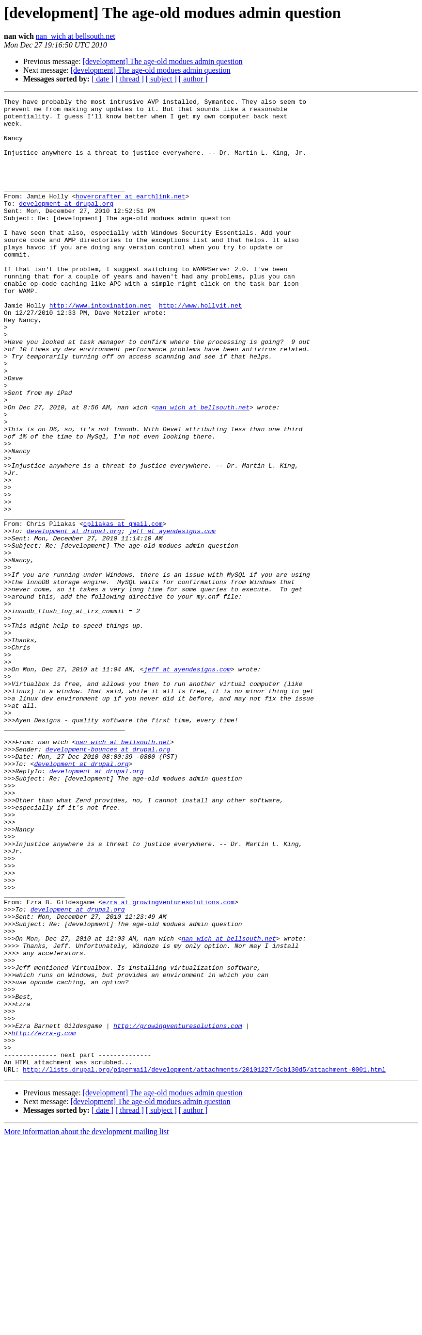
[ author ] (193, 79)
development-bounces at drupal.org (108, 880)
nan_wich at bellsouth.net (75, 36)
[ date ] (102, 79)
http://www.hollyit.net (200, 347)
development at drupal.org (66, 225)
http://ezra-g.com (44, 1220)
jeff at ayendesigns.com (171, 618)
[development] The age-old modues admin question (163, 61)
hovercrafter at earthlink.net (130, 216)
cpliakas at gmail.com (123, 609)
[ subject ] (161, 79)
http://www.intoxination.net (100, 347)
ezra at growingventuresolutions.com (168, 1063)
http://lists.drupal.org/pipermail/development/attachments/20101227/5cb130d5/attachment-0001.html (204, 1264)
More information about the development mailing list (86, 1326)
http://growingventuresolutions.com (177, 1211)
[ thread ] (129, 79)
